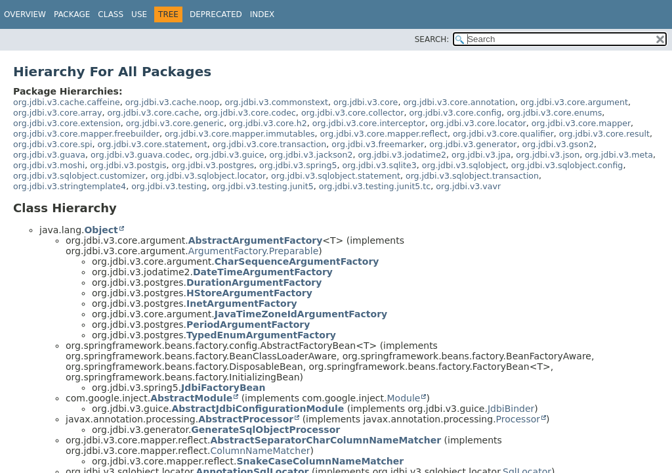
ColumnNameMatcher (260, 450)
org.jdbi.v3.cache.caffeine (66, 102)
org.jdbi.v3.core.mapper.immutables (240, 134)
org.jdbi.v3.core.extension (67, 123)
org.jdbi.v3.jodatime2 (402, 155)
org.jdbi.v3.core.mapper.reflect (384, 134)
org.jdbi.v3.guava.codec (140, 155)
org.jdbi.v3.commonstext (276, 102)
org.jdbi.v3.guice (229, 155)
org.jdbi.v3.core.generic (175, 123)
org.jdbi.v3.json (547, 155)
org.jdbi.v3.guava (49, 155)
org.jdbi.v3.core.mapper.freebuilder (86, 134)
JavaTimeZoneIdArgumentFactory (301, 314)
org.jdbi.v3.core (365, 102)
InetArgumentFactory (241, 303)
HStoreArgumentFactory (249, 293)
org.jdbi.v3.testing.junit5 (263, 186)
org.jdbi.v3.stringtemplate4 (69, 186)
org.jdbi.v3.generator (472, 144)
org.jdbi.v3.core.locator (478, 123)
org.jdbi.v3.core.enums (554, 113)
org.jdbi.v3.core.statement (152, 144)
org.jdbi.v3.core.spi (52, 144)
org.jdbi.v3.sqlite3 (379, 165)
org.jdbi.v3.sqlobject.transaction (472, 176)
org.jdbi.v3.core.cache (153, 113)
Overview (25, 14)
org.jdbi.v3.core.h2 (267, 123)
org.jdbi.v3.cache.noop (172, 102)
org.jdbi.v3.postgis (128, 165)
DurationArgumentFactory (254, 282)
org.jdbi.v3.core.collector (352, 113)
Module (403, 398)
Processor (518, 419)
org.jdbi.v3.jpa (481, 155)
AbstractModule (191, 398)
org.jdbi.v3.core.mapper (581, 123)
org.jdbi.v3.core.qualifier (503, 134)
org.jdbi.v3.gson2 (558, 144)
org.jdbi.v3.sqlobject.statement (335, 176)
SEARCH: (432, 39)
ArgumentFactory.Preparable (253, 251)
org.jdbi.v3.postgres (213, 165)
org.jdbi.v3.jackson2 (311, 155)
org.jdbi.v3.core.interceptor (368, 123)
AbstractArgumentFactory (255, 240)
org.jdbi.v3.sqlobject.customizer (79, 176)
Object (100, 230)
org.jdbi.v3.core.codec (250, 113)
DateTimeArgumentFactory (263, 272)
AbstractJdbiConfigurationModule (257, 408)
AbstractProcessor (245, 419)
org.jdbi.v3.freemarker (377, 144)
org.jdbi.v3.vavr (468, 186)
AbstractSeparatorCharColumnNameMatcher (326, 440)
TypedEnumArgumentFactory (261, 335)
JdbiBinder (511, 408)
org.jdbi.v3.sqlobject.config (567, 165)
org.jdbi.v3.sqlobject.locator (208, 176)
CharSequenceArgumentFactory (297, 261)
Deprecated (216, 14)
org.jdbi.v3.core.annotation (459, 102)
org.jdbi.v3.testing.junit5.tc (375, 186)
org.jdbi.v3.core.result (604, 134)
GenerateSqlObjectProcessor (265, 429)
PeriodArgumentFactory (248, 324)
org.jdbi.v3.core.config (455, 113)
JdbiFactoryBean (223, 387)
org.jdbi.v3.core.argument (574, 102)
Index (262, 14)
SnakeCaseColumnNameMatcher (320, 461)
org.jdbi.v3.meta (619, 155)
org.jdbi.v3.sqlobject (464, 165)
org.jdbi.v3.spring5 (298, 165)
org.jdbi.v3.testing (169, 186)
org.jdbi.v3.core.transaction (270, 144)
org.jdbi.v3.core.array (57, 113)
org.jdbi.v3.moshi (49, 165)
